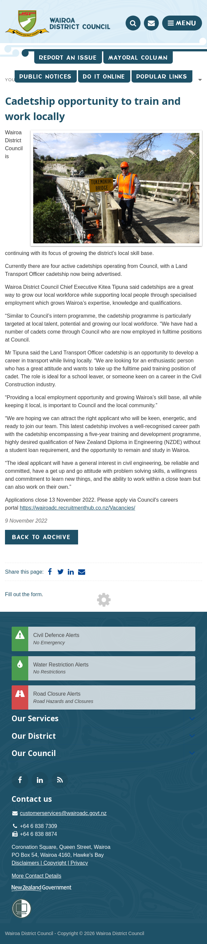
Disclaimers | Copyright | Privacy (50, 863)
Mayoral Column (138, 57)
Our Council (34, 753)
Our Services (35, 718)
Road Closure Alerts (111, 698)
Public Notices (46, 76)
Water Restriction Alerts (111, 668)
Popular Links (162, 76)
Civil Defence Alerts (111, 639)
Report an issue (68, 57)
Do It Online (104, 76)
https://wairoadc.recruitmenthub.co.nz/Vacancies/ (77, 508)
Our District (34, 736)
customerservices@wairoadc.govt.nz (63, 813)
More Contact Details (36, 876)
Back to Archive (41, 537)
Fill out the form (23, 594)
